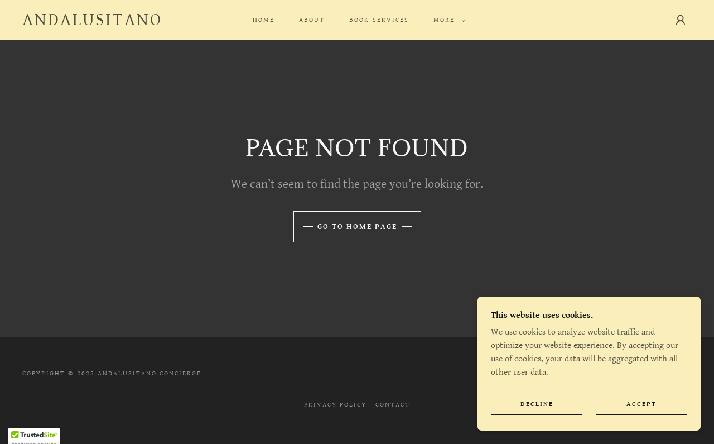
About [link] (312, 19)
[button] (447, 20)
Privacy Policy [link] (335, 404)
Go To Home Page (357, 226)
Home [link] (263, 19)
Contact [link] (392, 404)
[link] (92, 22)
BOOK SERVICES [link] (378, 19)
